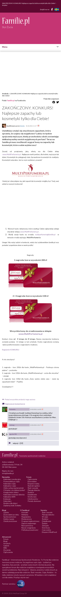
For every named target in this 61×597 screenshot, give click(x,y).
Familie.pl (11, 100)
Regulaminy (26, 517)
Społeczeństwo (9, 517)
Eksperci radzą (33, 483)
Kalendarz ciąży (9, 483)
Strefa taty (32, 497)
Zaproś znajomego (28, 523)
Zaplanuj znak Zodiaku (12, 505)
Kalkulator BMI (9, 497)
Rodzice (31, 492)
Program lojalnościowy (30, 521)
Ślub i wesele (33, 488)
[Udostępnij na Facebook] (53, 102)
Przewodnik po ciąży (11, 481)
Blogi (5, 541)
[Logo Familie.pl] (30, 21)
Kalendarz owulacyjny (12, 479)
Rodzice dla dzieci (10, 503)
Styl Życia (46, 528)
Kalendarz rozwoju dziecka (14, 494)
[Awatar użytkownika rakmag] (4, 425)
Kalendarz (7, 501)
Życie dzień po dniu (11, 514)
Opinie (6, 512)
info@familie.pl (8, 473)
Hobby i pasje (8, 519)
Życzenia (7, 550)
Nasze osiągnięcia (28, 528)
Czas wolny (46, 530)
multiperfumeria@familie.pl (45, 235)
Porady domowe (34, 501)
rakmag (11, 425)
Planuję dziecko (34, 490)
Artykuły (5, 94)
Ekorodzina (32, 481)
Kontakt (24, 512)
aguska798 (12, 434)
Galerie (6, 546)
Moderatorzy (26, 519)
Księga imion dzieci (10, 492)
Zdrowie (45, 525)
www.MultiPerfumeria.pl (11, 154)
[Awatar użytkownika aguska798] (4, 434)
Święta (44, 523)
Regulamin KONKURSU (10, 350)
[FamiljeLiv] (57, 9)
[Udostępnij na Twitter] (57, 102)
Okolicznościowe (10, 521)
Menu (4, 47)
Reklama (24, 514)
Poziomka (12, 409)
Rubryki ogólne (34, 486)
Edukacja (7, 499)
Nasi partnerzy (27, 525)
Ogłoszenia (32, 479)
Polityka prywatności (29, 530)
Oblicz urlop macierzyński (13, 488)
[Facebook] (52, 10)
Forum (5, 539)
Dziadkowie (32, 494)
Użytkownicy (33, 499)
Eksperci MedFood (49, 532)
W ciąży (45, 517)
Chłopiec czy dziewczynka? (14, 490)
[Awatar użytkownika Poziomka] (4, 409)
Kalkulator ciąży (9, 486)
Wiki (5, 548)
